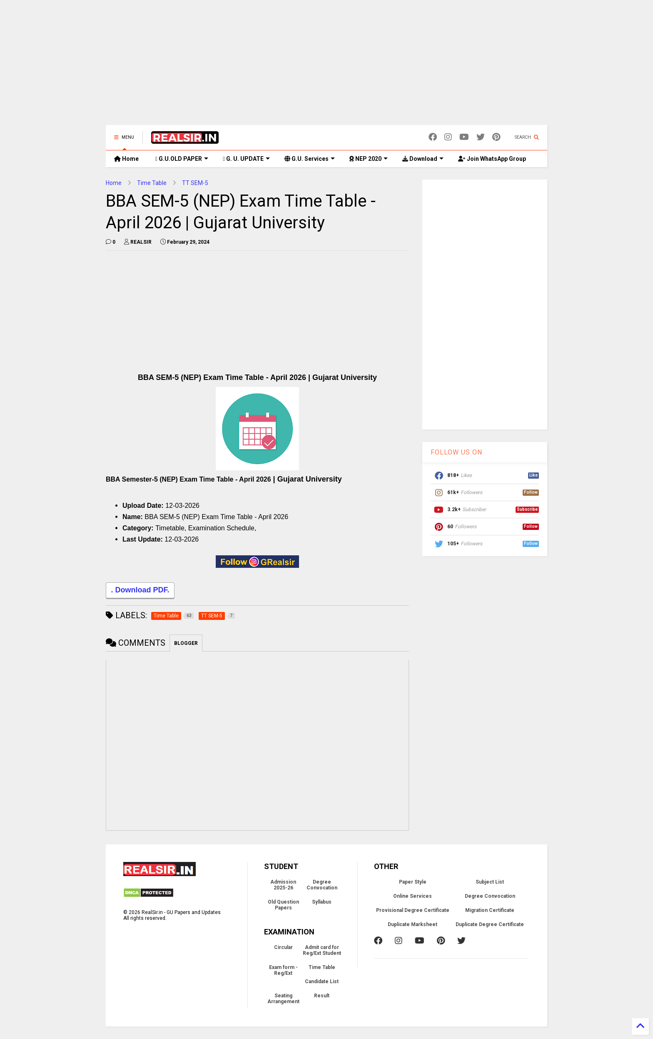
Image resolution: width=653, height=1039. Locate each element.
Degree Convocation (322, 885)
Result (321, 996)
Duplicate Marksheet (412, 924)
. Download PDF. (140, 590)
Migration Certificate (489, 910)
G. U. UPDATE (246, 158)
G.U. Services (309, 158)
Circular (283, 947)
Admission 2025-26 (283, 885)
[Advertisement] (326, 66)
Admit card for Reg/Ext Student (322, 950)
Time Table (152, 183)
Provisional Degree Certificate (412, 910)
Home (126, 158)
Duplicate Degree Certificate (490, 924)
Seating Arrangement (283, 998)
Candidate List (322, 981)
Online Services (412, 896)
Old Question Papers (283, 905)
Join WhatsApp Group (492, 158)
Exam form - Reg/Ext (283, 970)
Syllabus (321, 902)
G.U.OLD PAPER (181, 158)
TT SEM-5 (195, 183)
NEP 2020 (368, 158)
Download (423, 158)
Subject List (490, 882)
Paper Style (412, 882)
